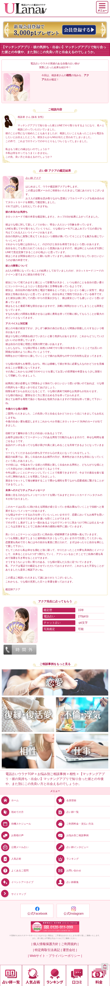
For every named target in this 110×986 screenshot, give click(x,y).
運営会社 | (70, 950)
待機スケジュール (15, 823)
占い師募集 (67, 882)
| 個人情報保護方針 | (46, 944)
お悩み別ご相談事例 (72, 835)
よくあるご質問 (14, 870)
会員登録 (65, 800)
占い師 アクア (33, 178)
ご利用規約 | (69, 944)
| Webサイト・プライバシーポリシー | (55, 956)
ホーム (9, 800)
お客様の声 (12, 835)
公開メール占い (14, 847)
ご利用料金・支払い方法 (74, 823)
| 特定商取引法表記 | (47, 950)
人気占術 (10, 858)
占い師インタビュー (72, 847)
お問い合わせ (68, 870)
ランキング (67, 858)
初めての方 (12, 811)
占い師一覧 (67, 811)
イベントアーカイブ (16, 882)
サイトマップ (13, 893)
